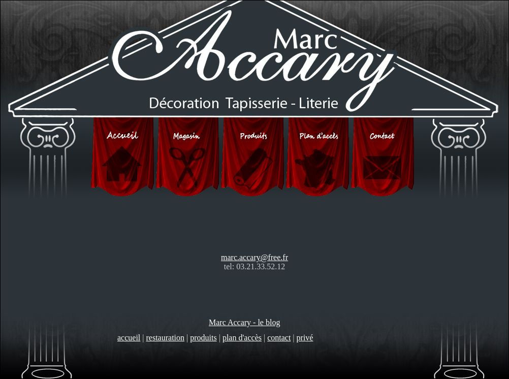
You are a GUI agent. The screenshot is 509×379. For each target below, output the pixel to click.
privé (305, 337)
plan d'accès (242, 337)
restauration (165, 337)
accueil (128, 337)
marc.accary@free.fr (254, 257)
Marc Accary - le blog (244, 322)
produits (203, 337)
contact (279, 337)
